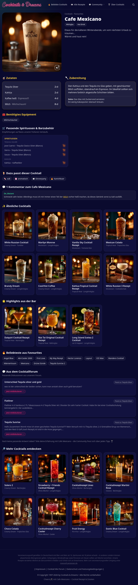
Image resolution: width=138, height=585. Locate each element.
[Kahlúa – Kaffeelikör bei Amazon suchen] (64, 163)
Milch (7, 104)
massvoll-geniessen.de (68, 563)
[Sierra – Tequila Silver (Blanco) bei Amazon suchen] (64, 150)
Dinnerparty (39, 178)
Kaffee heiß (10, 98)
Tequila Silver (11, 86)
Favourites (78, 14)
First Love (41, 358)
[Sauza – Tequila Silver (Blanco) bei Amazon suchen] (64, 155)
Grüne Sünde (39, 363)
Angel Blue (8, 358)
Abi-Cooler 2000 (25, 358)
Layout (89, 358)
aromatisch (21, 178)
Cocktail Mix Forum (56, 569)
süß (7, 178)
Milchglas (69, 24)
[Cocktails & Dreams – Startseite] (21, 5)
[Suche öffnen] (133, 4)
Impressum (40, 569)
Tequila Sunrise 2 (57, 363)
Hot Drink (81, 24)
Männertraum (10, 363)
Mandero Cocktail (116, 358)
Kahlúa (8, 92)
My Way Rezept (56, 358)
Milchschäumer (11, 120)
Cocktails (69, 14)
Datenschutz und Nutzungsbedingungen (85, 569)
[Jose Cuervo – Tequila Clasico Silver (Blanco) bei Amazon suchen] (64, 146)
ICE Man (100, 358)
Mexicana (25, 363)
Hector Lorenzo (74, 358)
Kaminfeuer (57, 178)
